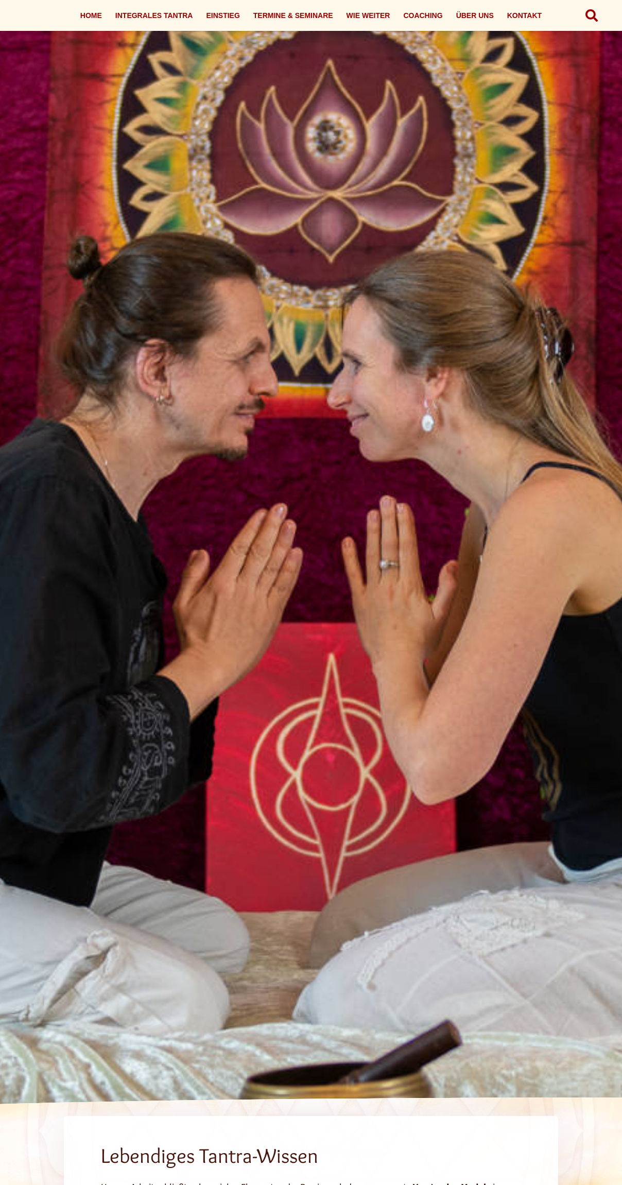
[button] (591, 15)
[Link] (311, 606)
